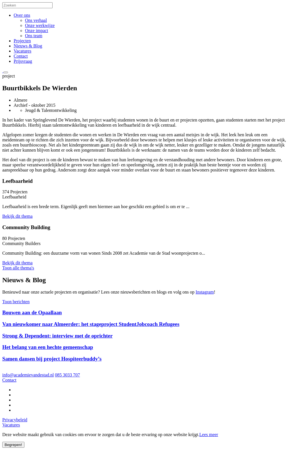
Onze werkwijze (40, 25)
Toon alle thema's (18, 267)
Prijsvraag (23, 61)
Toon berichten (16, 301)
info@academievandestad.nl (28, 374)
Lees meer (208, 434)
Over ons (22, 15)
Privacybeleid (14, 419)
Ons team (33, 35)
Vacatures (22, 51)
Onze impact (36, 30)
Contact (21, 56)
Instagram (205, 292)
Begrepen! (13, 445)
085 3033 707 (67, 374)
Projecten (22, 40)
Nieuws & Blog (28, 45)
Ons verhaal (36, 20)
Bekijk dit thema (17, 216)
